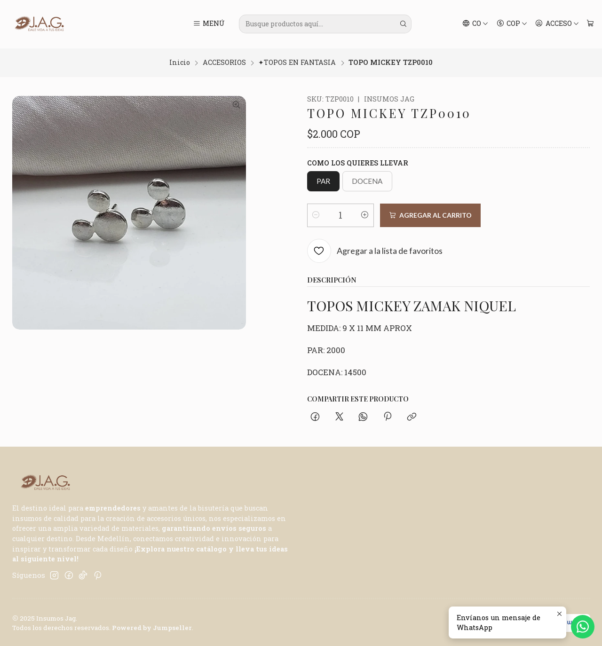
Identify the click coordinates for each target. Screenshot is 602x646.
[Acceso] (557, 24)
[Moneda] (512, 24)
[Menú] (208, 24)
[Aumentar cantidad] (364, 214)
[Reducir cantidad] (316, 214)
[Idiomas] (475, 24)
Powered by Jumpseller (152, 626)
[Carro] (590, 24)
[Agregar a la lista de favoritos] (375, 250)
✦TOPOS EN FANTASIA (297, 61)
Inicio (179, 61)
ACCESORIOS (224, 61)
